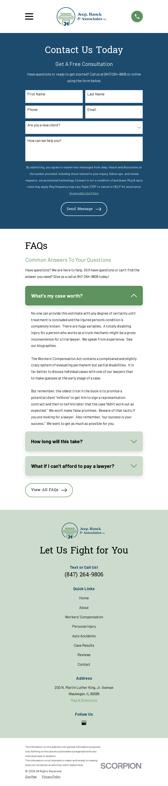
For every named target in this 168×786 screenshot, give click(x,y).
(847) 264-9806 (84, 575)
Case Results (84, 645)
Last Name (96, 94)
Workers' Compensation (84, 617)
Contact (84, 664)
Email (91, 109)
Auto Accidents (84, 636)
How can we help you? (44, 140)
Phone (32, 109)
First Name (36, 94)
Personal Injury (84, 626)
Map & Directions (84, 700)
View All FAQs (49, 490)
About (84, 607)
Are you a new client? (43, 125)
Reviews (84, 654)
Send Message (84, 209)
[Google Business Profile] (83, 722)
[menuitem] (31, 776)
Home (84, 598)
